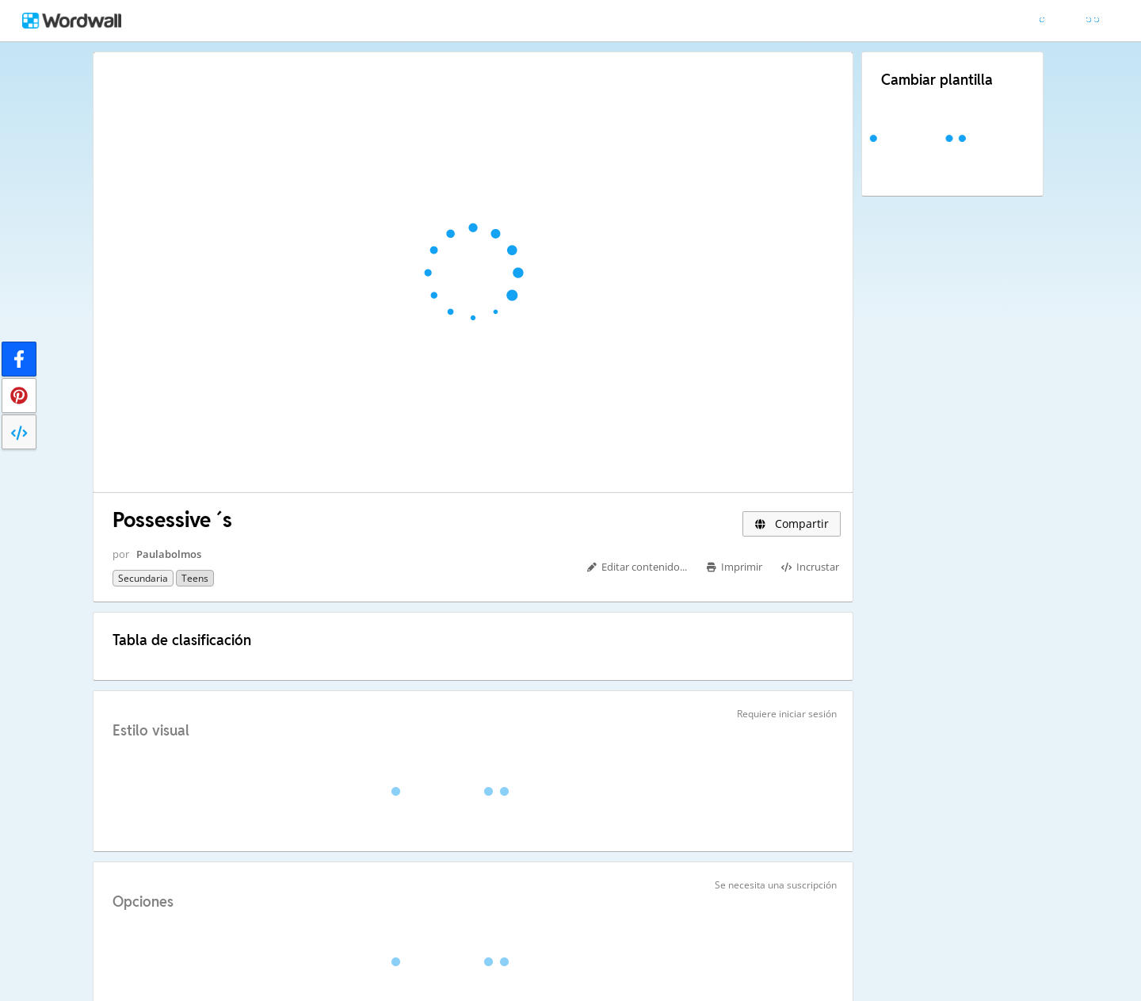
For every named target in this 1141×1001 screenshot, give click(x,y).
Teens (194, 578)
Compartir (791, 523)
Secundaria (143, 578)
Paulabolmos (168, 554)
